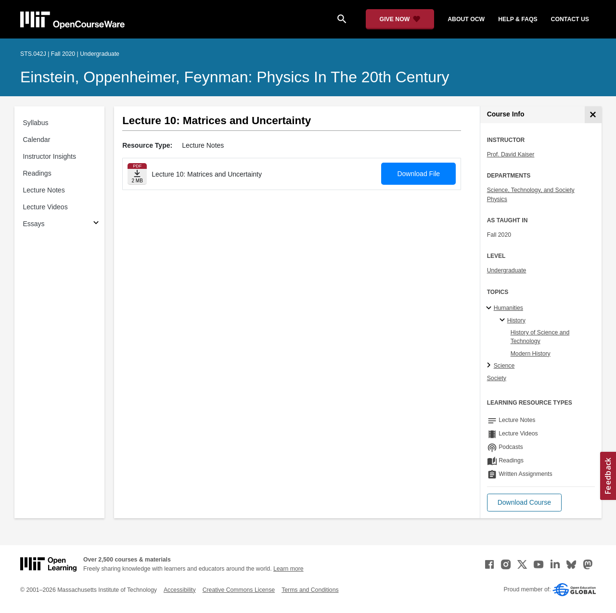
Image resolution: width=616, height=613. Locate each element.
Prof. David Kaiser (511, 154)
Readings (37, 173)
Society (496, 378)
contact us (570, 19)
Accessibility (180, 590)
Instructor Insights (50, 156)
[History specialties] (503, 320)
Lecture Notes (44, 190)
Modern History (531, 353)
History (516, 320)
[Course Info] (593, 114)
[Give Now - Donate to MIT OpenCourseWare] (400, 19)
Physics (497, 199)
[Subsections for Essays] (96, 223)
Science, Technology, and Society (531, 190)
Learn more (288, 568)
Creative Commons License (239, 590)
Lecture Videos (45, 207)
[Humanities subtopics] (490, 308)
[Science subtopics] (490, 365)
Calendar (37, 139)
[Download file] (137, 174)
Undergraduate (506, 270)
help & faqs (517, 19)
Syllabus (36, 123)
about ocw (466, 19)
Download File (418, 174)
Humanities (508, 308)
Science (504, 365)
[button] (524, 502)
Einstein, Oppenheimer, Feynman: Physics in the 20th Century (234, 77)
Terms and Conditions (310, 590)
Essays (34, 224)
